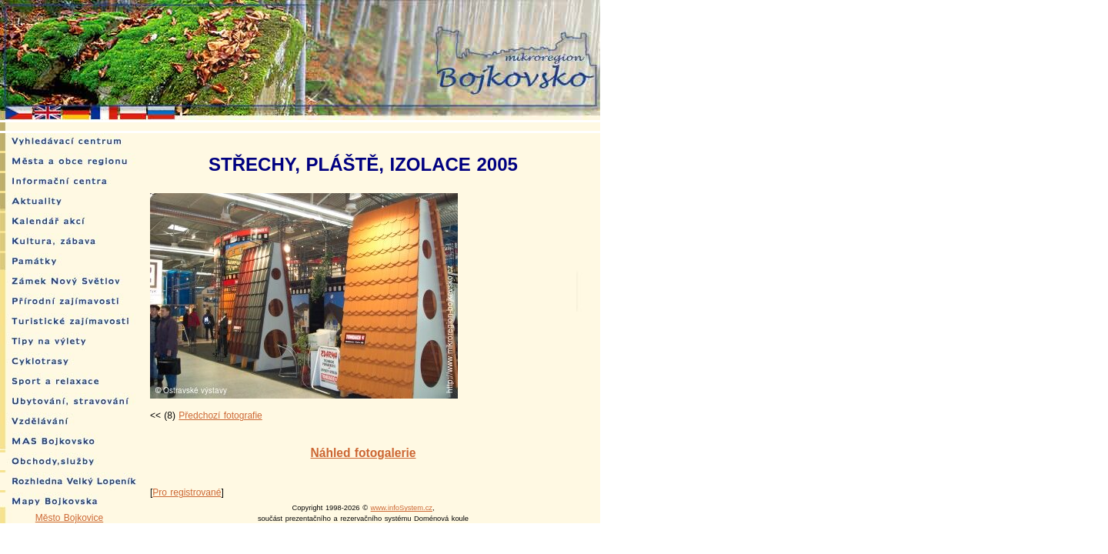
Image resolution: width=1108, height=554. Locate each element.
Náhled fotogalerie (363, 452)
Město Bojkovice (69, 517)
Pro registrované (186, 492)
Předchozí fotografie (220, 415)
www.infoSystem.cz (401, 508)
